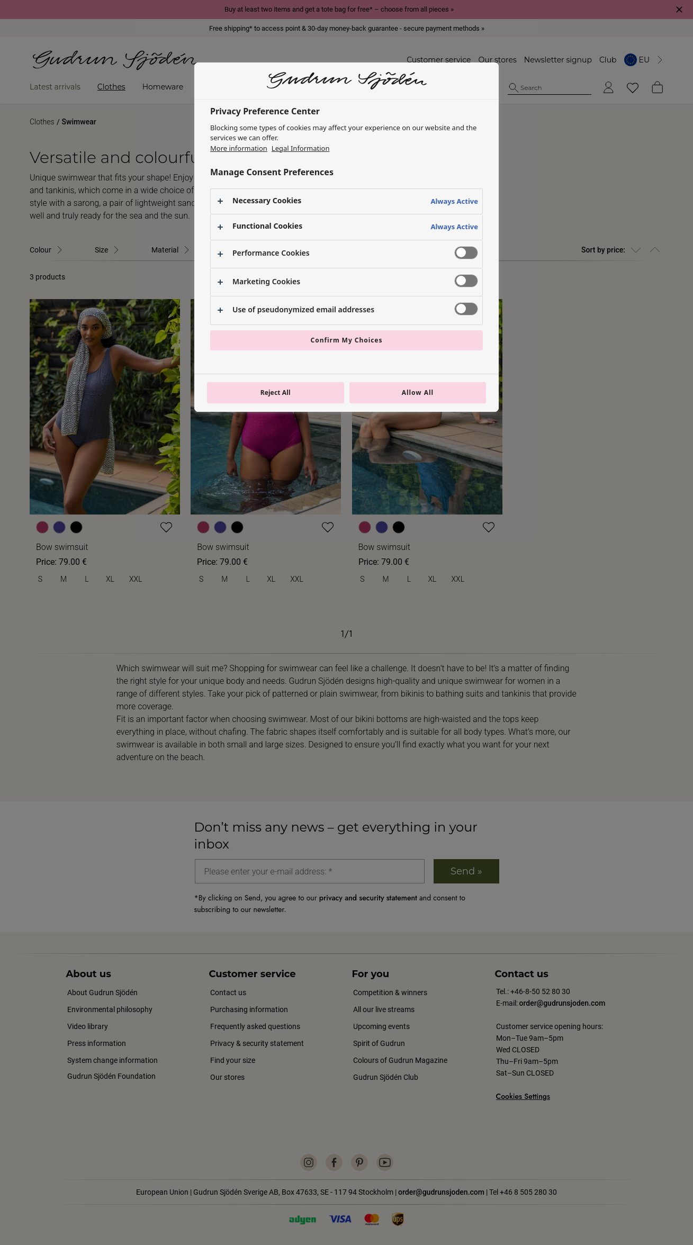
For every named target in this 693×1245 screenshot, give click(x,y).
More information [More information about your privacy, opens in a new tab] (238, 148)
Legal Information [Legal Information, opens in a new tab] (301, 148)
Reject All (275, 392)
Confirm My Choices (347, 340)
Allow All (418, 392)
